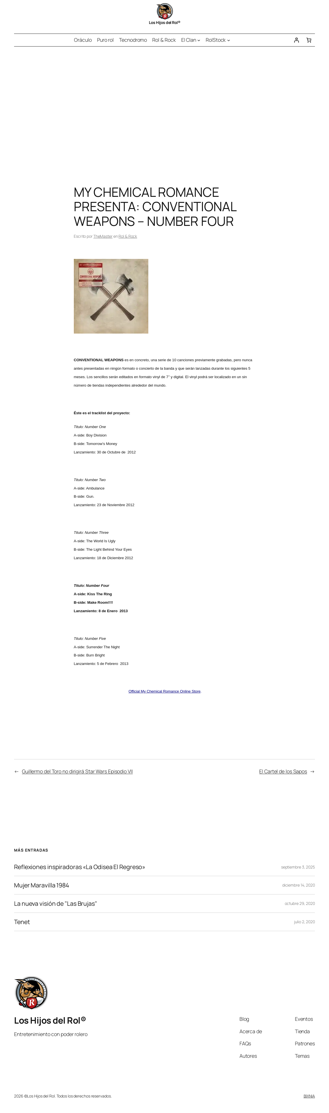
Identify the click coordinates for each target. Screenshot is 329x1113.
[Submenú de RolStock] (228, 40)
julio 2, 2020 (304, 921)
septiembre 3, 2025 (298, 867)
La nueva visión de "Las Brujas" (55, 903)
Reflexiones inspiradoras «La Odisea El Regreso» (79, 866)
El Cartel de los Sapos (283, 771)
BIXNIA (309, 1096)
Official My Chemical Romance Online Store (165, 691)
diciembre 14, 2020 (298, 885)
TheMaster (103, 236)
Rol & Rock (127, 236)
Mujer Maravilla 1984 (41, 885)
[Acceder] (296, 40)
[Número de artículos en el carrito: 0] (309, 40)
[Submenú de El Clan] (198, 40)
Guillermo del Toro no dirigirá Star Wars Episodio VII (77, 771)
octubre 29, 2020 (300, 903)
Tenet (22, 921)
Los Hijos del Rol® (164, 22)
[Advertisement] (164, 105)
